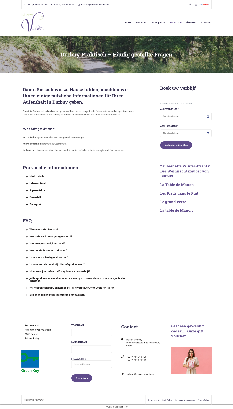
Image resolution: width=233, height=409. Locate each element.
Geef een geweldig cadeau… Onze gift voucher (187, 331)
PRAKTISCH (176, 22)
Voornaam (77, 325)
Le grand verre (173, 201)
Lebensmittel (37, 183)
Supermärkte (37, 190)
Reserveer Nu (32, 325)
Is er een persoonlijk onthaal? (47, 243)
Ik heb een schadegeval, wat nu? (49, 257)
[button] (78, 176)
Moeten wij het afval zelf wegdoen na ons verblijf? (59, 271)
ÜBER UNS (191, 22)
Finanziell (35, 197)
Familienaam (79, 342)
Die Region (156, 22)
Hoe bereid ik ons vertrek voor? (48, 250)
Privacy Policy (32, 338)
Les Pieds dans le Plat (179, 193)
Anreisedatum (169, 109)
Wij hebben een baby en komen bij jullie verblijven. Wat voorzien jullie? (71, 287)
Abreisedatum (169, 126)
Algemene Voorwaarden (38, 329)
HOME (128, 22)
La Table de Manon (177, 184)
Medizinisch (36, 176)
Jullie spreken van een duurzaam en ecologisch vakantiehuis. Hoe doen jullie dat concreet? (77, 279)
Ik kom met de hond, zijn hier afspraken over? (57, 264)
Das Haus (141, 22)
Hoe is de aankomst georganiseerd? (50, 236)
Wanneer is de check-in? (43, 229)
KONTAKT (206, 22)
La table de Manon (176, 210)
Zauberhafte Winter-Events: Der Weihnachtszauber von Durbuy (185, 171)
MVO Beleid (31, 334)
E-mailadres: (91, 362)
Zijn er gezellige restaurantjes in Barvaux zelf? (57, 294)
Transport (35, 204)
